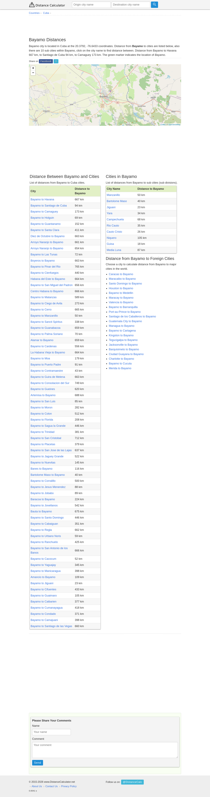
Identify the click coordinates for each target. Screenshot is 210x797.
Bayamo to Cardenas (44, 346)
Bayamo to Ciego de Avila (46, 303)
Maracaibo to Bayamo (122, 278)
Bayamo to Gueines (43, 389)
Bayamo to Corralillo (43, 480)
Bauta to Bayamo (41, 511)
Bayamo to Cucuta (120, 363)
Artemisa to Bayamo (43, 395)
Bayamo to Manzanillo (44, 315)
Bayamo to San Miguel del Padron (52, 285)
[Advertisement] (105, 26)
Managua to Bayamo (121, 325)
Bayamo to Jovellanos (44, 505)
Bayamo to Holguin (42, 217)
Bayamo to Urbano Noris (46, 536)
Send (37, 762)
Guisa (110, 243)
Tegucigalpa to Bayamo (123, 340)
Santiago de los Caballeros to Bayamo (132, 316)
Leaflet (162, 124)
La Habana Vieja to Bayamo (48, 352)
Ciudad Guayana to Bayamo (126, 354)
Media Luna (114, 250)
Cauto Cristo (114, 231)
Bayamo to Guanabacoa (45, 327)
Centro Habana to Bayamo (47, 291)
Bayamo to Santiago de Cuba (49, 205)
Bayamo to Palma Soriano (47, 334)
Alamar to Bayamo (42, 340)
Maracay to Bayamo (121, 297)
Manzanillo (113, 195)
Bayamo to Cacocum (43, 558)
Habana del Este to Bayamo (48, 278)
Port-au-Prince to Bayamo (125, 311)
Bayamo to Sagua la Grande (48, 425)
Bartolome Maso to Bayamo (48, 474)
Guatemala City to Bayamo (125, 321)
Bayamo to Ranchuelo (44, 542)
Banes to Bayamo (41, 468)
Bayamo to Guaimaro (44, 595)
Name (36, 725)
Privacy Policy (69, 786)
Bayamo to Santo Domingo (47, 517)
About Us (37, 786)
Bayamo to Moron (41, 407)
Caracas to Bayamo (121, 274)
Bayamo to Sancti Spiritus (46, 321)
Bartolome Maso (117, 201)
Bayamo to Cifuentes (43, 589)
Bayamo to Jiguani (42, 583)
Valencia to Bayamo (121, 302)
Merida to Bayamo (120, 368)
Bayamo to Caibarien (43, 601)
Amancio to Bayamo (43, 577)
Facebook (45, 61)
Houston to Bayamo (121, 288)
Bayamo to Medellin (121, 292)
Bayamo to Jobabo (42, 493)
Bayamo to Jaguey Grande (47, 456)
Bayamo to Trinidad (42, 431)
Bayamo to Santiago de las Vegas (51, 626)
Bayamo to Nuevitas (43, 462)
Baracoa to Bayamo (43, 499)
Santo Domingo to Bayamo (125, 283)
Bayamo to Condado (43, 613)
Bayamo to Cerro (41, 309)
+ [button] (33, 68)
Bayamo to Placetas (43, 444)
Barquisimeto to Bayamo (124, 349)
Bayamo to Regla (41, 529)
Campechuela (115, 219)
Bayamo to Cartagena (122, 330)
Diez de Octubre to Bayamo (48, 236)
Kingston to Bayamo (121, 335)
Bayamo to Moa (40, 358)
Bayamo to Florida (42, 419)
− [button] (33, 73)
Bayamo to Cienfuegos (45, 272)
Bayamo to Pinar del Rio (45, 266)
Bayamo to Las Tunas (44, 254)
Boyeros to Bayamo (43, 260)
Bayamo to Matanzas (44, 297)
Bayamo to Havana (42, 199)
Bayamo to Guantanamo (46, 223)
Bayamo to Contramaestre (47, 370)
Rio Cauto (113, 225)
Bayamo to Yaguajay (43, 564)
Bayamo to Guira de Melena (48, 376)
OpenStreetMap (174, 124)
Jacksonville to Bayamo (123, 344)
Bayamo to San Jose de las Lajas (51, 450)
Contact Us (51, 786)
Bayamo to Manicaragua (46, 570)
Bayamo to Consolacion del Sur (50, 383)
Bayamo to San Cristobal (46, 438)
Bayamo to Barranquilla (123, 307)
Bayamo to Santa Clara (45, 230)
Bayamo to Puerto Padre (46, 364)
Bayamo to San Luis (43, 401)
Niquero (111, 237)
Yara (109, 213)
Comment (38, 738)
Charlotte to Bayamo (121, 358)
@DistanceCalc (132, 782)
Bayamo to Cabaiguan (44, 523)
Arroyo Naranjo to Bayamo (47, 242)
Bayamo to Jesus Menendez (48, 487)
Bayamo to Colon (41, 413)
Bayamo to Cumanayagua (47, 607)
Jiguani (111, 207)
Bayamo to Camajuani (44, 620)
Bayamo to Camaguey (44, 211)
